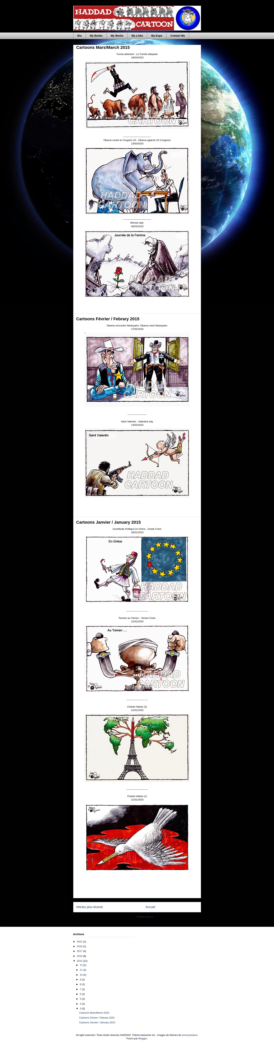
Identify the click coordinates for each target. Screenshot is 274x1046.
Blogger (142, 1038)
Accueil (150, 907)
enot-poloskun (190, 1035)
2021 (80, 941)
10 (81, 974)
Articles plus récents (89, 907)
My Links (137, 35)
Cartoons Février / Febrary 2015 (107, 318)
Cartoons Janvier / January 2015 (108, 522)
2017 (80, 951)
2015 (80, 960)
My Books (96, 35)
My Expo (156, 35)
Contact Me (178, 35)
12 (81, 965)
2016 (80, 956)
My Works (117, 35)
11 (81, 969)
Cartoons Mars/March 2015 (103, 47)
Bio (79, 35)
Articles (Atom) (145, 916)
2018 (80, 946)
